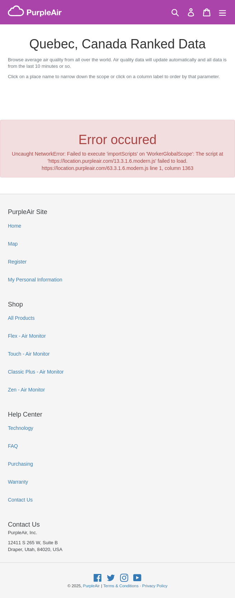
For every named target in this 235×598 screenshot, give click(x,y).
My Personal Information (35, 280)
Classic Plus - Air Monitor (36, 372)
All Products (21, 318)
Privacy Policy (155, 586)
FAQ (13, 446)
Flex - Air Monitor (27, 336)
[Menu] (222, 12)
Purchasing (20, 464)
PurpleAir (91, 586)
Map (13, 244)
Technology (20, 428)
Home (14, 226)
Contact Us (20, 500)
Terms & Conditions (120, 586)
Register (17, 262)
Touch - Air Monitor (29, 354)
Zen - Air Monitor (26, 390)
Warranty (18, 482)
